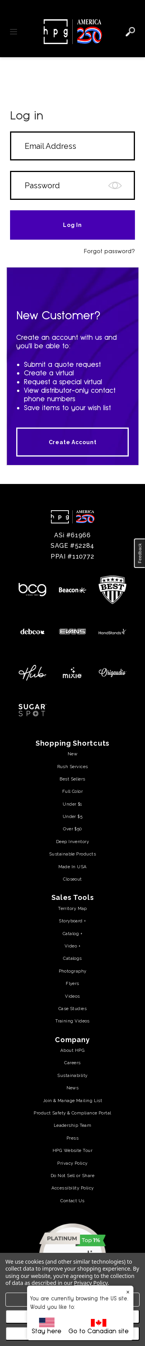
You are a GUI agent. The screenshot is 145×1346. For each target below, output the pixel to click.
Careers (72, 1062)
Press (72, 1138)
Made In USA (72, 866)
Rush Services (72, 766)
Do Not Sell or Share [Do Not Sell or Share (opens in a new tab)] (72, 1175)
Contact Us (72, 1200)
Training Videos (72, 1021)
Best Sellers (72, 779)
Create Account (73, 442)
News (73, 1087)
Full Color (72, 791)
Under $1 (72, 804)
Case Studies (72, 1008)
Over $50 (72, 828)
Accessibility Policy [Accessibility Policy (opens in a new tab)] (72, 1188)
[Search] (130, 31)
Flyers (72, 983)
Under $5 (73, 816)
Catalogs (72, 958)
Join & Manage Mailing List (72, 1100)
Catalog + (72, 933)
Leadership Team (73, 1125)
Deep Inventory (72, 841)
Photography (73, 971)
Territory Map (72, 908)
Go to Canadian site (98, 1327)
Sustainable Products (72, 854)
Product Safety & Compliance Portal (72, 1113)
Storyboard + (72, 920)
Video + (72, 946)
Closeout (72, 879)
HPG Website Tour (72, 1150)
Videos (72, 996)
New (72, 753)
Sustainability (72, 1075)
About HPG (72, 1050)
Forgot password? (109, 251)
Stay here (46, 1326)
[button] (139, 553)
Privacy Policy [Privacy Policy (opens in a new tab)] (72, 1163)
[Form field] (72, 145)
